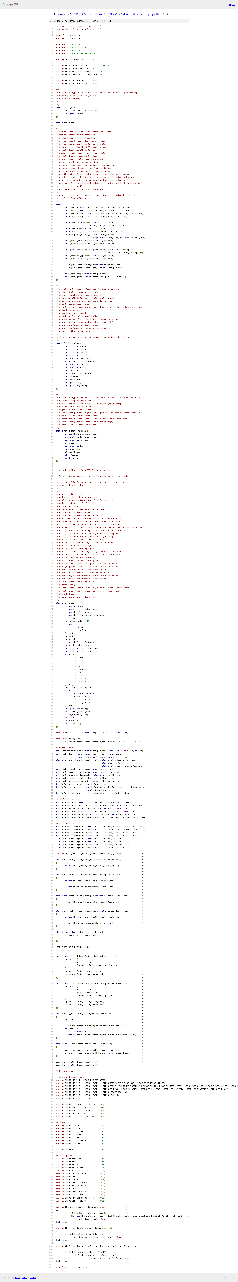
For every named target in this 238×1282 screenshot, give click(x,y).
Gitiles (17, 1277)
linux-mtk (63, 14)
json (233, 1277)
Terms (33, 1277)
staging (149, 14)
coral (52, 14)
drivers (137, 14)
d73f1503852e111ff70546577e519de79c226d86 (100, 14)
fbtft (159, 14)
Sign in (232, 4)
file (107, 21)
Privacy (25, 1277)
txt (226, 1277)
